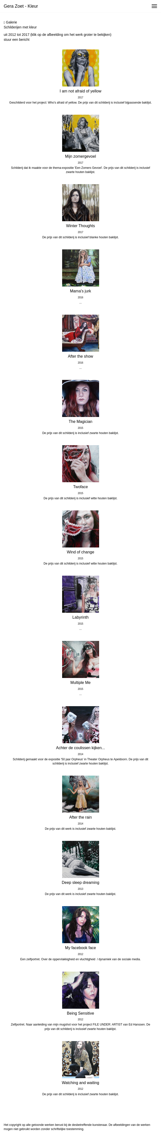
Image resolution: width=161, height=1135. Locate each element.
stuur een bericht (16, 40)
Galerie (10, 22)
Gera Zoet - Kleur (21, 6)
